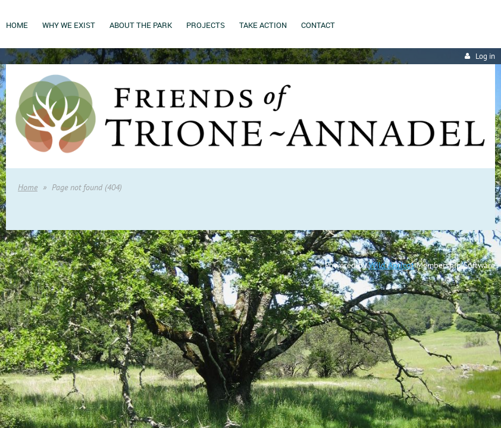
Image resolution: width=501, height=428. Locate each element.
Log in (485, 56)
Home (27, 187)
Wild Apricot (391, 265)
